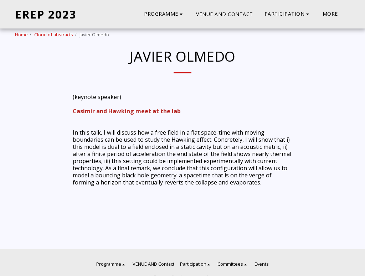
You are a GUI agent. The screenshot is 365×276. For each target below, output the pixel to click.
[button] (164, 14)
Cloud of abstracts (53, 34)
